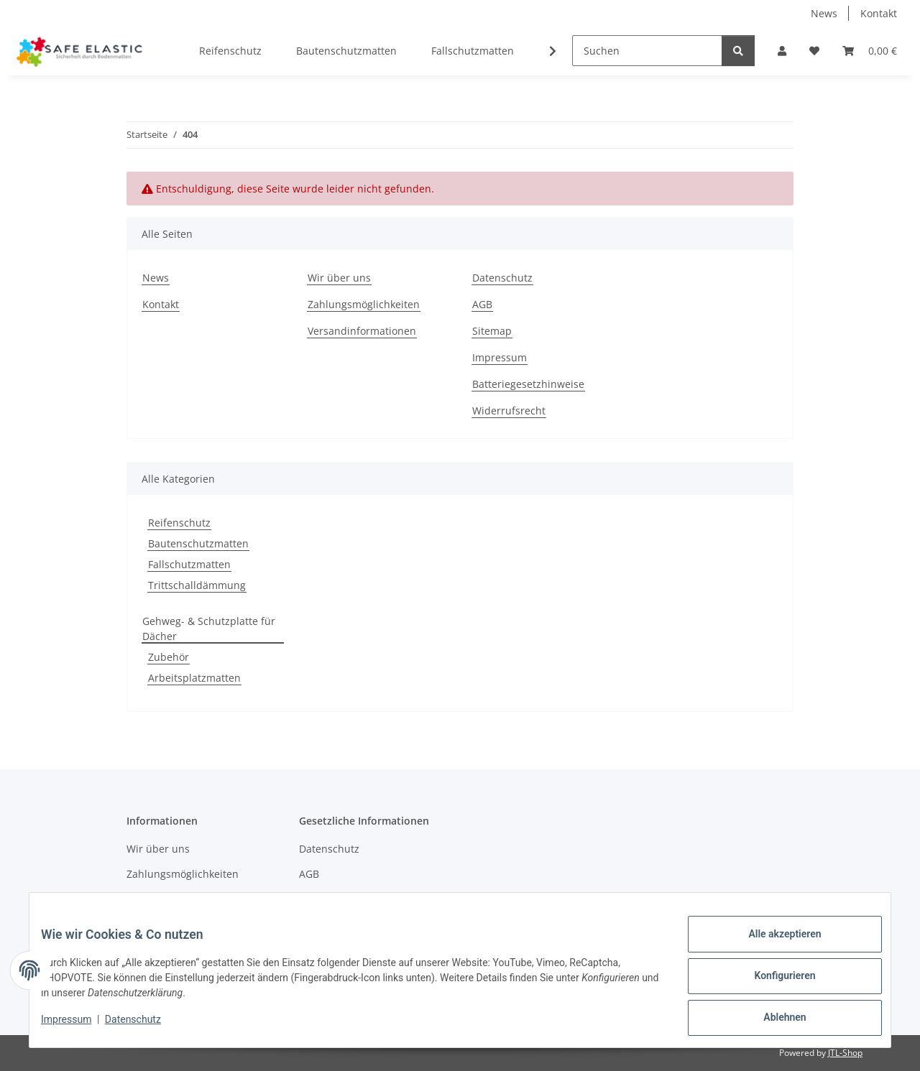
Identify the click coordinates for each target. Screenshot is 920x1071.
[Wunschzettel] (814, 50)
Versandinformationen (362, 331)
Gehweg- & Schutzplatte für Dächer (208, 628)
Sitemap (492, 331)
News (824, 13)
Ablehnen (773, 1020)
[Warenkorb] (869, 50)
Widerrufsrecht (509, 410)
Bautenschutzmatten (198, 543)
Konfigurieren (773, 982)
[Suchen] (647, 50)
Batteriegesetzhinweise (528, 384)
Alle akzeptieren (773, 945)
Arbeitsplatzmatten (194, 678)
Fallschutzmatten (189, 564)
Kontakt (878, 13)
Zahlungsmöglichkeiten (364, 304)
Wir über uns (339, 277)
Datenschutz (144, 1026)
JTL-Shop (845, 1053)
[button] (782, 50)
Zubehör (168, 657)
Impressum (77, 1026)
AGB (482, 304)
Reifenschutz (179, 522)
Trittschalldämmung (197, 585)
